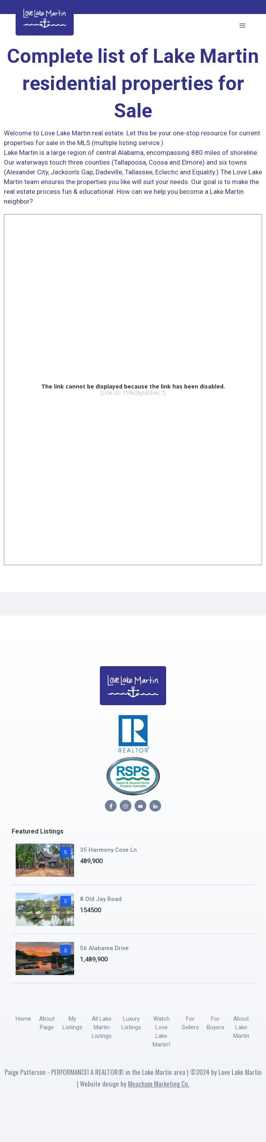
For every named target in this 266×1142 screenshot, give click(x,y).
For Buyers (215, 1023)
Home (23, 1018)
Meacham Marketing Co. (158, 1084)
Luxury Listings (131, 1023)
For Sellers (190, 1023)
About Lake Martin (241, 1027)
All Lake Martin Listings (102, 1027)
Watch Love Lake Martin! (161, 1031)
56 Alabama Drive (104, 948)
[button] (242, 24)
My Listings (72, 1023)
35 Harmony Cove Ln (108, 849)
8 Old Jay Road (101, 899)
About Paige (47, 1023)
